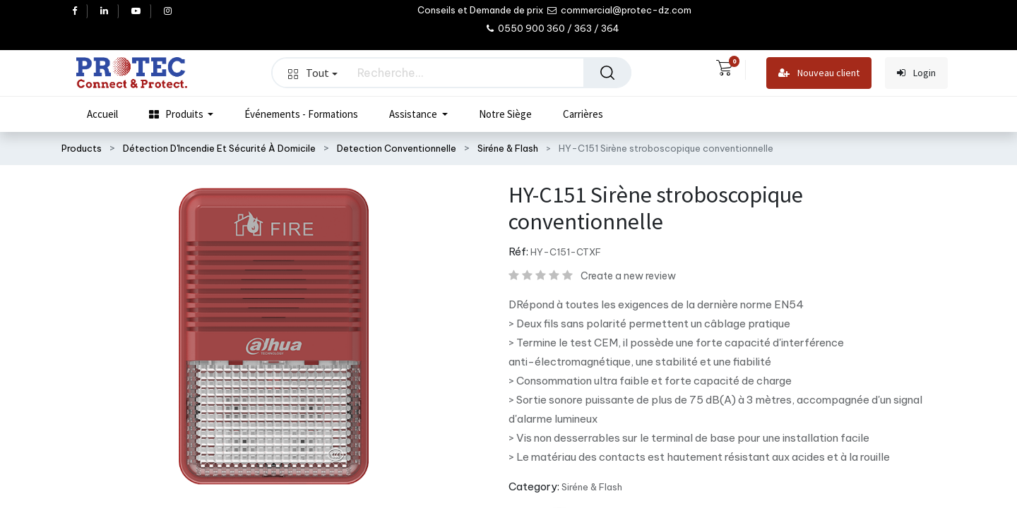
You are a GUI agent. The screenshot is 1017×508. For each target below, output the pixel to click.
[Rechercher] (607, 73)
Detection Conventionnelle (396, 148)
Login (916, 73)
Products (81, 148)
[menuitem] (102, 114)
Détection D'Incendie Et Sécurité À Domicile (219, 148)
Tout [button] (313, 73)
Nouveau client (819, 73)
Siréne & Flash (507, 148)
